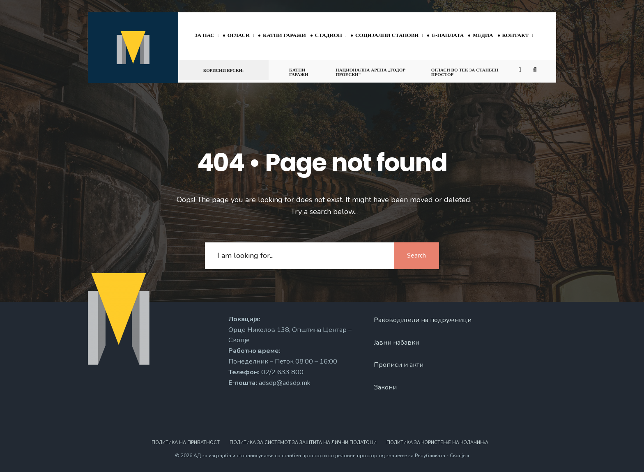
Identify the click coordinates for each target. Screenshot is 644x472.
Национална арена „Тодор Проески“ (370, 72)
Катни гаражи (284, 35)
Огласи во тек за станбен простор (465, 72)
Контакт (515, 35)
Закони (385, 387)
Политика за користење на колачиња (437, 443)
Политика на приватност (186, 443)
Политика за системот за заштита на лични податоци (303, 443)
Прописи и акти (398, 364)
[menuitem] (209, 36)
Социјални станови (387, 35)
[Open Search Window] (536, 69)
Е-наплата (448, 35)
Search (416, 255)
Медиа (483, 35)
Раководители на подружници (423, 320)
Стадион (328, 35)
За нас (204, 35)
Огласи (239, 35)
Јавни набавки (396, 342)
